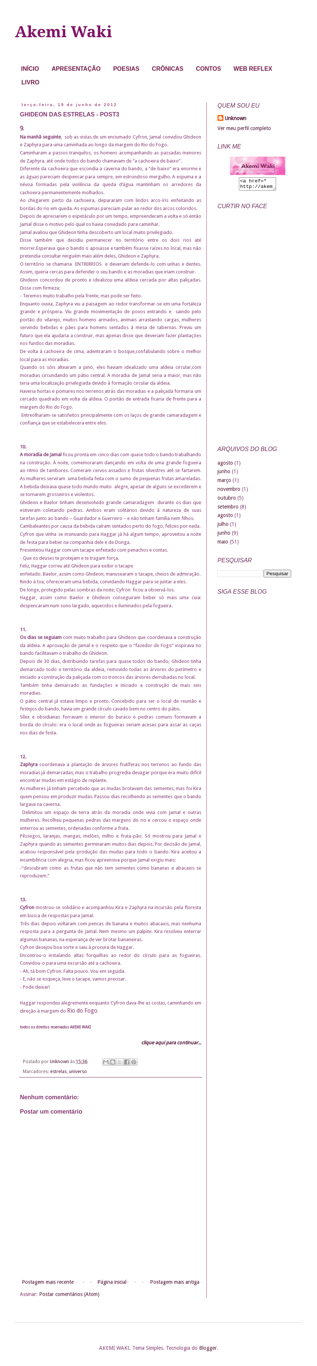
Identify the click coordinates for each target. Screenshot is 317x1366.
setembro (227, 509)
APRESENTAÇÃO (76, 69)
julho (223, 526)
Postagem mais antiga (174, 1282)
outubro (226, 500)
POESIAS (126, 69)
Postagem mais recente (48, 1282)
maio (222, 544)
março (224, 482)
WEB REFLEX (253, 69)
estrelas (58, 1071)
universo (78, 1071)
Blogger (208, 1348)
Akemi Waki (63, 32)
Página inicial (111, 1282)
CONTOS (208, 69)
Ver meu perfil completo (244, 128)
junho (223, 473)
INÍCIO (30, 69)
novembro (228, 491)
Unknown (235, 118)
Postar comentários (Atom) (69, 1294)
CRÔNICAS (167, 69)
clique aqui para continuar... (171, 1042)
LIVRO (30, 82)
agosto (225, 465)
